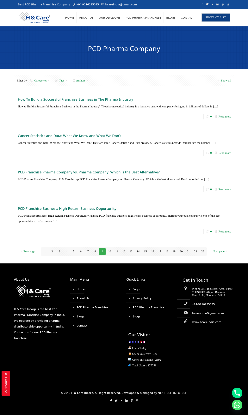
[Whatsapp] (237, 405)
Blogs (80, 316)
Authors (81, 80)
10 (109, 251)
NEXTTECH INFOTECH (172, 393)
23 (202, 251)
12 (123, 251)
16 (152, 251)
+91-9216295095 (203, 304)
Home (81, 289)
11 (116, 251)
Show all (224, 80)
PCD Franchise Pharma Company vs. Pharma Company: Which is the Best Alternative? (89, 172)
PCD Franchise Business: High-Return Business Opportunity (67, 208)
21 (188, 251)
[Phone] (237, 393)
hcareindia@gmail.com (121, 4)
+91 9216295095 (88, 4)
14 (138, 251)
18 (166, 251)
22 (195, 251)
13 (131, 251)
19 (174, 251)
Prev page (27, 251)
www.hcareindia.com (206, 322)
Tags (61, 80)
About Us (83, 298)
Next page (221, 251)
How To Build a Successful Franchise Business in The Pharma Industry (75, 99)
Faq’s (136, 289)
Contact (82, 325)
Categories (40, 80)
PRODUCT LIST (216, 17)
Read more (225, 116)
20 (181, 251)
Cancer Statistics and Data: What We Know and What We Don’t (69, 135)
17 (159, 251)
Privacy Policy (142, 298)
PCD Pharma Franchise (92, 307)
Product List (6, 383)
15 (145, 251)
